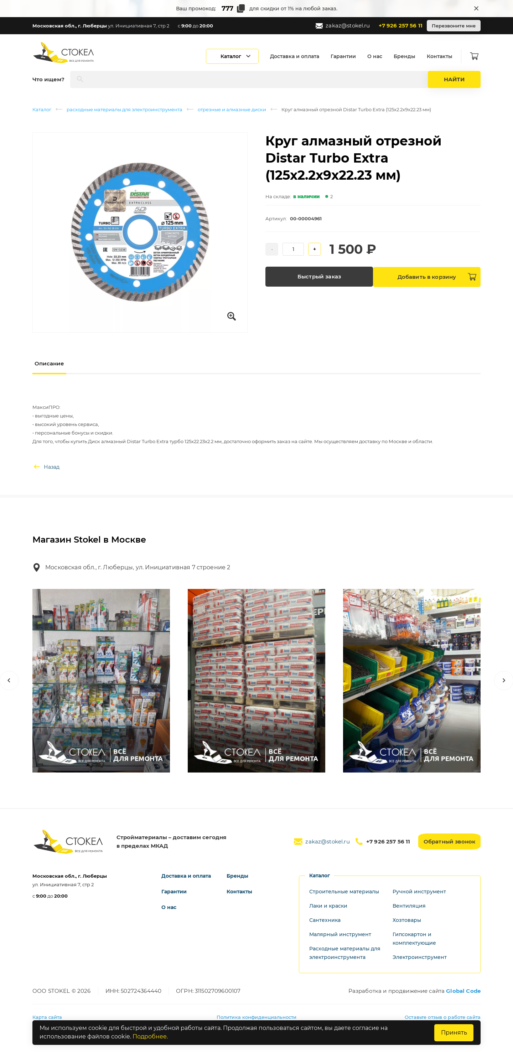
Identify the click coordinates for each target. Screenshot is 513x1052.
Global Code (463, 990)
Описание (49, 363)
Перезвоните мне (454, 26)
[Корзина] (476, 56)
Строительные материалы (344, 891)
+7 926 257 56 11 (401, 25)
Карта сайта (47, 1017)
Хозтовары (407, 920)
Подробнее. (150, 1036)
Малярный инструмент (340, 934)
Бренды (407, 56)
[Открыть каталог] (234, 56)
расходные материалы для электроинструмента (124, 109)
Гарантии (345, 56)
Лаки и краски (328, 906)
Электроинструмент (420, 957)
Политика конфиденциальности (257, 1017)
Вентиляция (409, 906)
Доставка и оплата (296, 56)
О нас (376, 56)
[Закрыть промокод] (476, 8)
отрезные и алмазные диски (232, 109)
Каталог (41, 109)
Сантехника (325, 920)
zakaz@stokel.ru (343, 25)
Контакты (442, 56)
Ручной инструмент (419, 891)
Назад (45, 467)
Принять (453, 1032)
